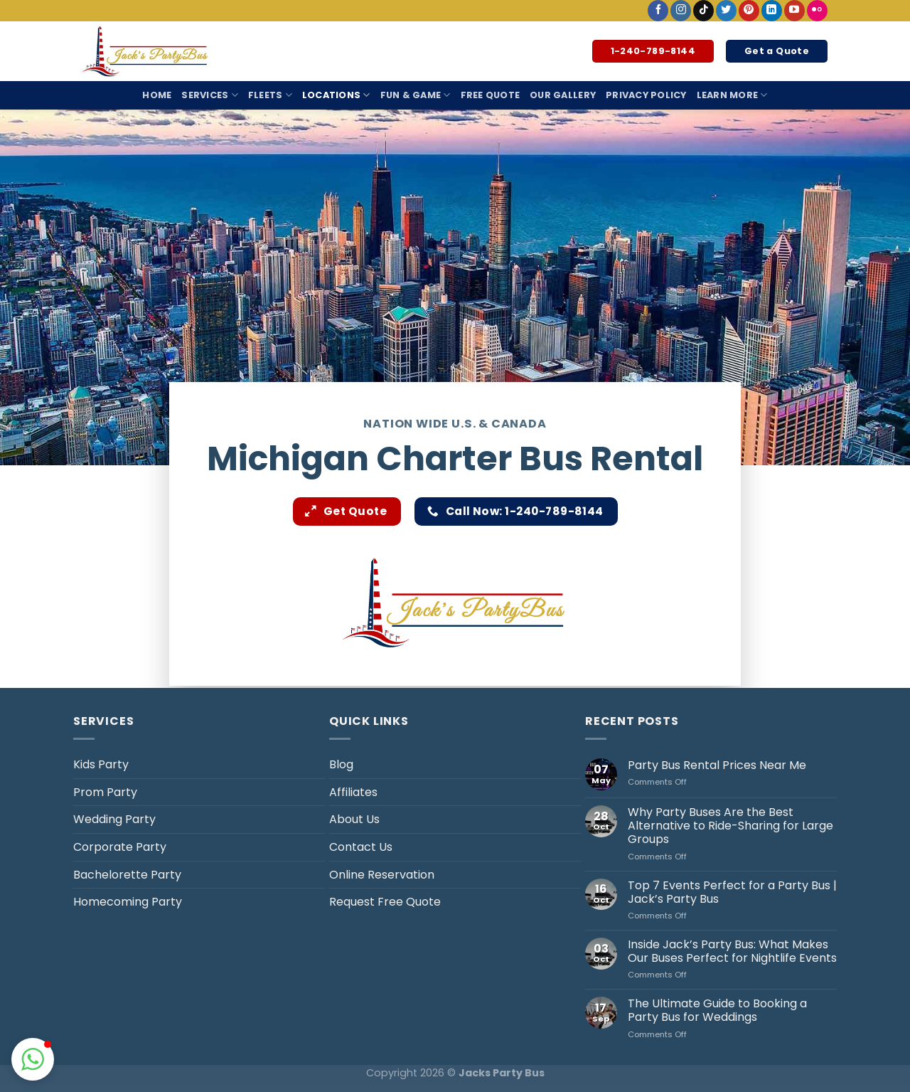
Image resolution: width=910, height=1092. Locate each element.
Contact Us (360, 847)
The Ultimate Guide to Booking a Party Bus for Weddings (717, 1010)
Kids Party (101, 764)
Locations (336, 95)
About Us (354, 819)
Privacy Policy (646, 95)
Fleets (270, 95)
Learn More (732, 95)
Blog (341, 764)
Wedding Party (114, 819)
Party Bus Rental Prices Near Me (717, 765)
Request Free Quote (385, 902)
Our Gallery (563, 95)
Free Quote (490, 95)
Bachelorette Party (127, 874)
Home (156, 95)
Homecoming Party (127, 902)
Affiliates (353, 792)
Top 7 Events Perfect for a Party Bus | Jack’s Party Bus (732, 892)
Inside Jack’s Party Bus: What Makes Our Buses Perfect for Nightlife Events (732, 951)
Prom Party (105, 792)
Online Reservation (381, 874)
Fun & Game (415, 95)
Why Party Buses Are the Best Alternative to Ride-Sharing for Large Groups (730, 826)
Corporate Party (119, 847)
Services (209, 95)
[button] (32, 1059)
